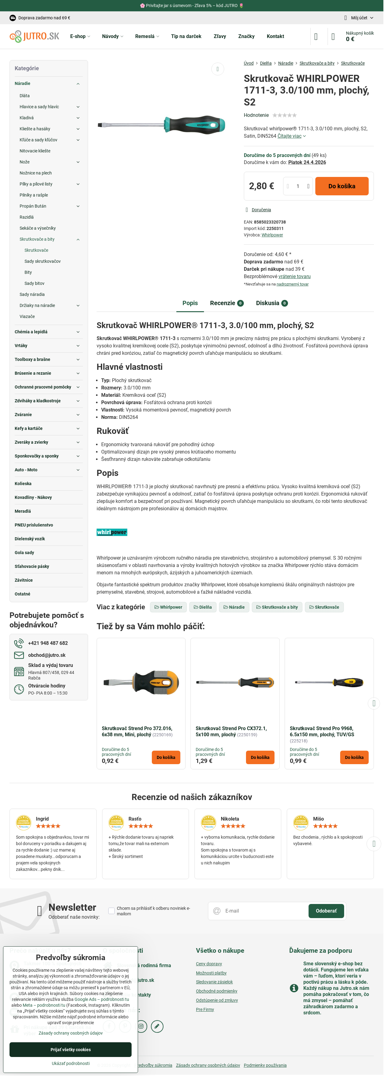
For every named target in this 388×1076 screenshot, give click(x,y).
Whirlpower (272, 234)
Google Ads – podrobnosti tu (102, 999)
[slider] (284, 115)
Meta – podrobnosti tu (44, 1005)
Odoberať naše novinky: (74, 917)
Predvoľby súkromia (153, 1065)
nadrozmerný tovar (293, 284)
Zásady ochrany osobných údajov (208, 1065)
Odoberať (326, 911)
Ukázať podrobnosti (71, 1063)
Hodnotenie (256, 115)
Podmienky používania (265, 1065)
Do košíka (341, 186)
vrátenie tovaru (295, 276)
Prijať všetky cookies (71, 1049)
